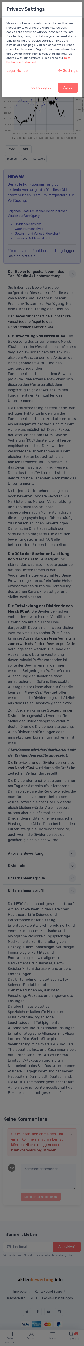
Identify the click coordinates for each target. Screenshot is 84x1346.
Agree (67, 87)
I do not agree (40, 87)
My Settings (67, 70)
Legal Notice (17, 70)
